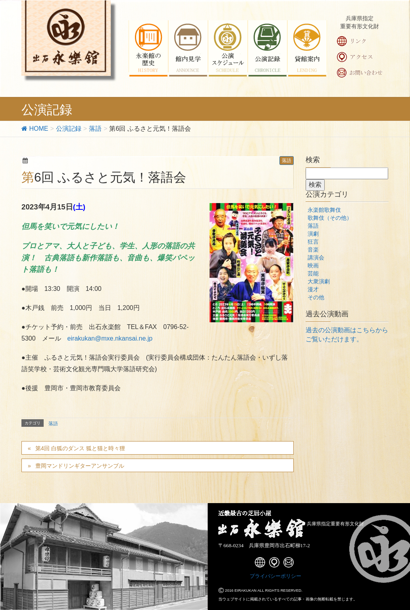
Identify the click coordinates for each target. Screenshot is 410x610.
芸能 (313, 273)
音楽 (313, 249)
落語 (286, 160)
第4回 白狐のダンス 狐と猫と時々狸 (80, 448)
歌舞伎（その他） (330, 218)
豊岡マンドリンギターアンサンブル (79, 466)
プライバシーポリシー (275, 576)
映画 (313, 265)
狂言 (313, 241)
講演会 (316, 257)
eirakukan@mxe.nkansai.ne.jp (110, 338)
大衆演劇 (319, 281)
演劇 (313, 233)
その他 (316, 297)
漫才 (313, 289)
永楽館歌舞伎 (324, 210)
